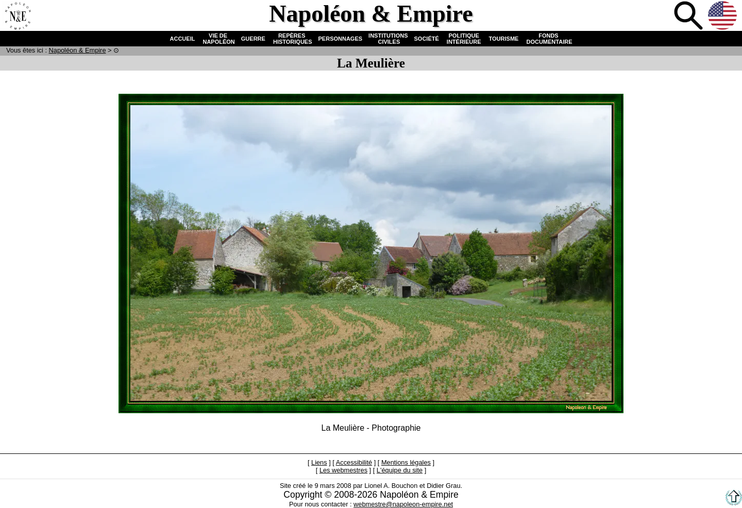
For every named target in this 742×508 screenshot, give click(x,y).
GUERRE (253, 39)
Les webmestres (343, 470)
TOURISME (504, 39)
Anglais (723, 16)
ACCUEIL (182, 39)
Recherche (689, 16)
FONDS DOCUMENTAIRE (548, 38)
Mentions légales (406, 462)
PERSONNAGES (340, 39)
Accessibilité (354, 462)
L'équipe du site (400, 470)
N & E (77, 50)
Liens (319, 462)
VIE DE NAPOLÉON (217, 38)
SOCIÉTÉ (426, 39)
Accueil (17, 16)
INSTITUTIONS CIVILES (388, 38)
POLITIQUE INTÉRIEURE (464, 38)
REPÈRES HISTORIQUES (292, 38)
